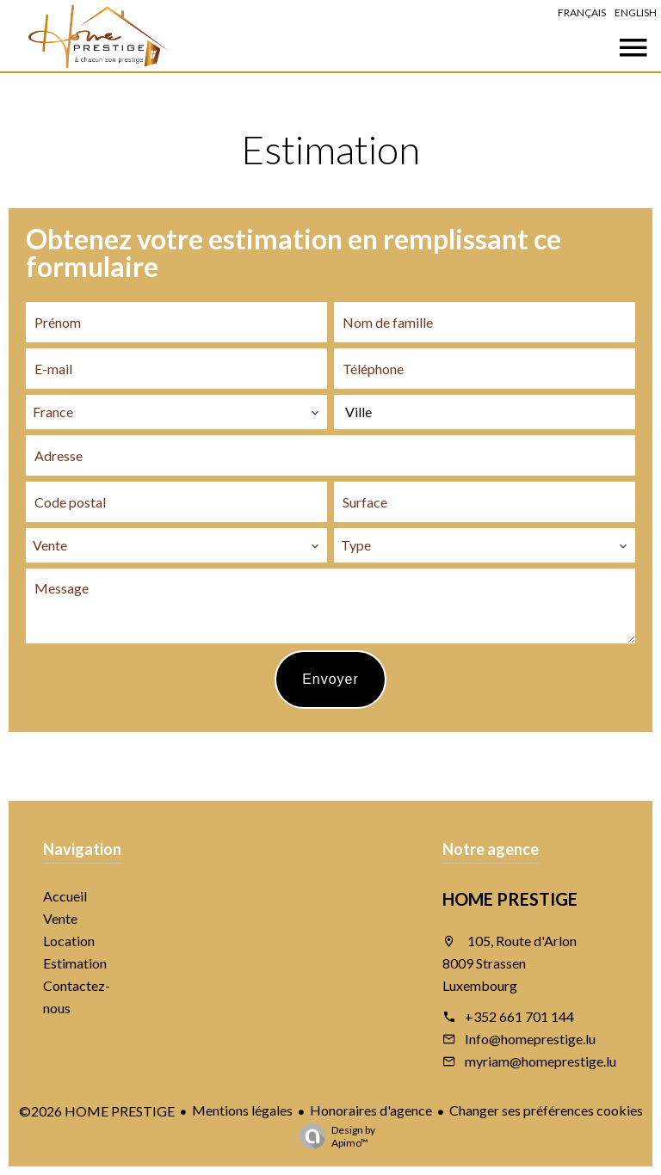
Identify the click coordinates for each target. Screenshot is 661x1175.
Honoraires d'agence (371, 1110)
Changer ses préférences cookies (546, 1110)
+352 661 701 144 (519, 1016)
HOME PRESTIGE (510, 899)
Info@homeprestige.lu (530, 1038)
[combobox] (176, 412)
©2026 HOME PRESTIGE (97, 1111)
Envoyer (330, 679)
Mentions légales (242, 1110)
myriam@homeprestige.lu (540, 1061)
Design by (333, 1136)
